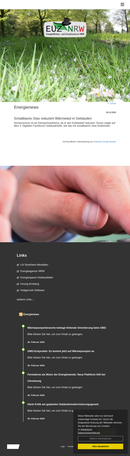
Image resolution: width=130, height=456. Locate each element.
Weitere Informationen (100, 438)
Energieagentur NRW (31, 271)
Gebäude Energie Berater (104, 142)
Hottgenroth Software (31, 290)
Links (22, 255)
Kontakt (70, 447)
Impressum (86, 429)
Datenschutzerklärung (89, 433)
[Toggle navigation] (122, 4)
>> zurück (111, 103)
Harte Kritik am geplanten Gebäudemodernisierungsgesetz (63, 404)
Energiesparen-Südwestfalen (35, 277)
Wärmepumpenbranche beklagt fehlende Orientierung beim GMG (67, 327)
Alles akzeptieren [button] (100, 446)
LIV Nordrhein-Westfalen (32, 264)
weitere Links (25, 299)
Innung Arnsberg (28, 283)
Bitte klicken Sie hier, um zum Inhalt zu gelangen (55, 334)
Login (63, 447)
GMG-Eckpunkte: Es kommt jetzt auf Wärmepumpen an (61, 351)
